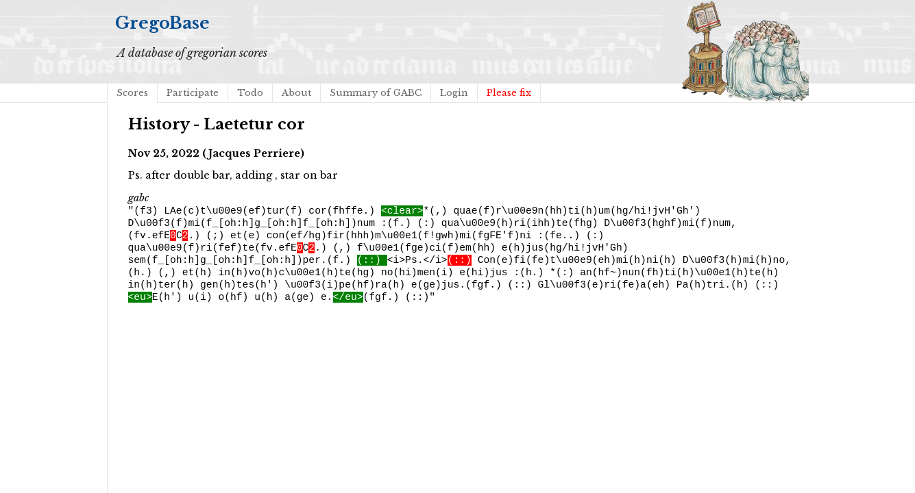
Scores (132, 93)
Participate (193, 93)
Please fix (509, 93)
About (296, 93)
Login (454, 93)
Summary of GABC (376, 93)
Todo (250, 93)
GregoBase (162, 23)
